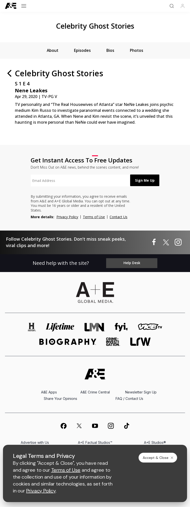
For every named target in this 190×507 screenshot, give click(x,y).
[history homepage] (32, 327)
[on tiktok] (127, 426)
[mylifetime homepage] (60, 327)
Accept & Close (158, 457)
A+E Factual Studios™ (95, 443)
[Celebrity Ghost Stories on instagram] (178, 242)
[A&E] (11, 6)
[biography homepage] (67, 342)
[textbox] (79, 181)
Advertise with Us (35, 443)
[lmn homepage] (94, 327)
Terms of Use (94, 216)
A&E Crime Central (95, 392)
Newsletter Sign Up (141, 392)
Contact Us (118, 216)
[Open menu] (24, 6)
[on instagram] (111, 426)
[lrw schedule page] (140, 342)
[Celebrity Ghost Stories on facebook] (154, 242)
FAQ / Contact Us (129, 399)
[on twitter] (79, 426)
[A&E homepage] (95, 374)
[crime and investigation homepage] (113, 342)
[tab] (52, 50)
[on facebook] (63, 426)
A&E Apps (49, 392)
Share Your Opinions (60, 399)
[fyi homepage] (121, 327)
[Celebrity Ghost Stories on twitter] (166, 242)
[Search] (171, 5)
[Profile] (182, 5)
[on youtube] (95, 426)
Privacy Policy (67, 216)
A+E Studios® (155, 443)
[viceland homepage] (150, 327)
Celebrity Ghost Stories (95, 26)
